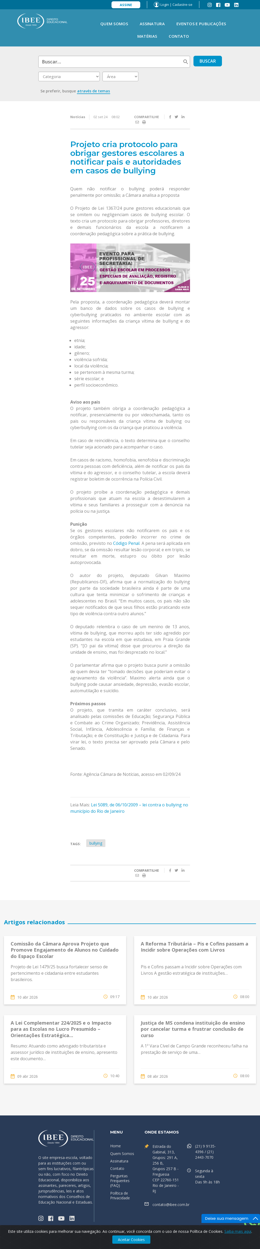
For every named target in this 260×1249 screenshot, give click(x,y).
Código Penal (126, 543)
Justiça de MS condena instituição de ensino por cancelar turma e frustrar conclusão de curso (193, 1029)
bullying (95, 843)
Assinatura (152, 23)
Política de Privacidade (120, 1195)
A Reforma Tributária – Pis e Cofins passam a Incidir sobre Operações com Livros (194, 946)
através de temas (93, 90)
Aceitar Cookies (131, 1239)
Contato (179, 36)
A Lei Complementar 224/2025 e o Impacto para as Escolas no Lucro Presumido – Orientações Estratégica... (61, 1029)
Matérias (147, 36)
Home (115, 1145)
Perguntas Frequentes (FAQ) (120, 1180)
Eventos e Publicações (201, 23)
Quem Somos (114, 23)
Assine (126, 4)
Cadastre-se (182, 4)
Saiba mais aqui (237, 1231)
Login (164, 4)
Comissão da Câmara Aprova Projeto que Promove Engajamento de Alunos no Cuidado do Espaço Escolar (65, 949)
